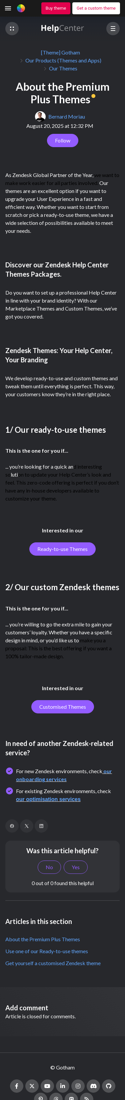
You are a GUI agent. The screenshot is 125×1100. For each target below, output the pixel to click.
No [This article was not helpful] (49, 867)
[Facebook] (12, 826)
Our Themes (63, 68)
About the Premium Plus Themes (42, 939)
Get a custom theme (96, 8)
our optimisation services (48, 799)
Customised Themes (62, 706)
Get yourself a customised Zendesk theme (53, 963)
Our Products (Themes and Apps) (63, 60)
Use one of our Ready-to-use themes (46, 951)
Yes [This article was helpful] (76, 867)
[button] (12, 28)
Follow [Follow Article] (62, 140)
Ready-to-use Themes (62, 549)
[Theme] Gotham (60, 52)
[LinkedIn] (41, 826)
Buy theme (56, 8)
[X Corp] (26, 826)
